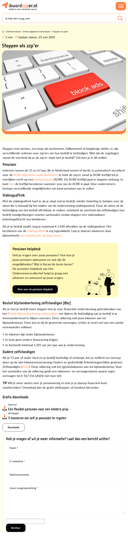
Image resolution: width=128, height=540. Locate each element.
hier (11, 184)
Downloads (13, 427)
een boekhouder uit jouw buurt (40, 235)
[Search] (64, 18)
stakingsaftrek (36, 231)
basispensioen (43, 179)
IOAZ (25, 367)
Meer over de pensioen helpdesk (35, 289)
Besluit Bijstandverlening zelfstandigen (33, 313)
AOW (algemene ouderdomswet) (35, 175)
